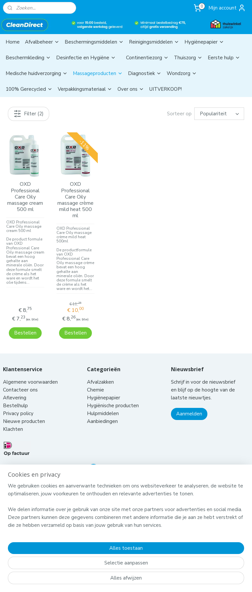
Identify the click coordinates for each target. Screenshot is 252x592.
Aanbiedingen (102, 413)
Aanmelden (189, 405)
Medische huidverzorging (37, 73)
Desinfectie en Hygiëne (86, 57)
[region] (83, 552)
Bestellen (25, 324)
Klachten (13, 420)
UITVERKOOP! (165, 89)
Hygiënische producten (113, 397)
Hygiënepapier (204, 42)
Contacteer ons (21, 381)
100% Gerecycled (29, 89)
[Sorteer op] (219, 114)
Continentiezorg (147, 57)
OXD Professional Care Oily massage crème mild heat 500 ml (75, 200)
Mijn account (227, 8)
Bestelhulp (15, 397)
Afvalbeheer (42, 42)
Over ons (130, 89)
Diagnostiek (144, 73)
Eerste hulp (224, 57)
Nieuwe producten (24, 413)
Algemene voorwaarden (31, 373)
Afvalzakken (100, 373)
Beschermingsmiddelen (94, 42)
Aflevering (14, 389)
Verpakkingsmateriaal (85, 89)
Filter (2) (28, 114)
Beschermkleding (28, 57)
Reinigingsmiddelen (154, 42)
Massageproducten (98, 73)
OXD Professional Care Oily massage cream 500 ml (25, 197)
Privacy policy (18, 405)
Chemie (95, 381)
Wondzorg (182, 73)
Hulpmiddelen (103, 405)
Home (13, 42)
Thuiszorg (188, 57)
